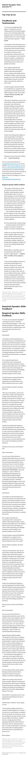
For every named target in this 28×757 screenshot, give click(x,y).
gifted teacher (11, 294)
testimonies (9, 299)
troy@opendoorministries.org (10, 164)
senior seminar (18, 297)
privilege (20, 296)
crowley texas (19, 293)
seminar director (11, 297)
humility (16, 294)
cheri (15, 293)
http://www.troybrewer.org (15, 165)
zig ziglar (4, 300)
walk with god (16, 299)
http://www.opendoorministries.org (13, 167)
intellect (20, 294)
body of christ (10, 293)
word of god (22, 299)
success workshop (13, 746)
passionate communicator (11, 296)
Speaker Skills (5, 746)
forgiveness (4, 294)
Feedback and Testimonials (9, 22)
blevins (20, 292)
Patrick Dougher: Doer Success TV (9, 752)
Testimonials (15, 292)
